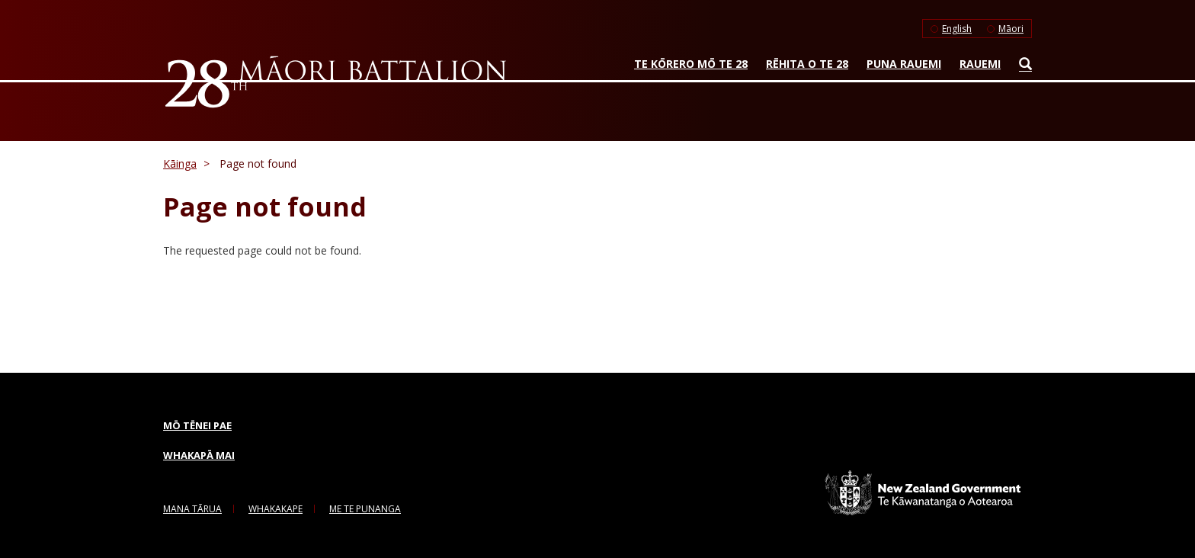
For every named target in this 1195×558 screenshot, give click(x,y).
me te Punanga (365, 509)
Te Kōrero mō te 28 (691, 63)
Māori (1011, 28)
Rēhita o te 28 (807, 63)
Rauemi (980, 63)
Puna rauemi (904, 63)
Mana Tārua (192, 509)
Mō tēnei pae (197, 425)
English (957, 28)
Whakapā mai (199, 455)
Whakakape (275, 509)
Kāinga (180, 163)
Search (1021, 67)
